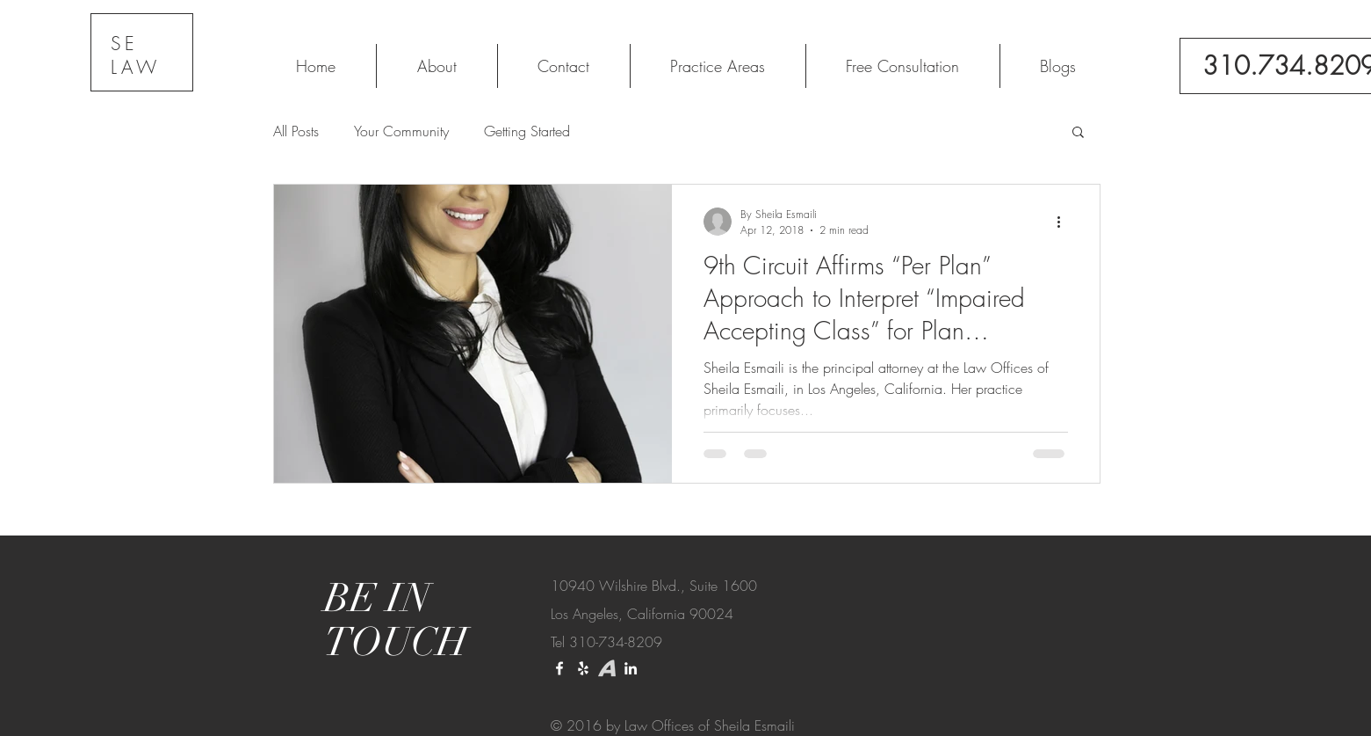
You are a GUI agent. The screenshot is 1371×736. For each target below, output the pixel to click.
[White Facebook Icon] (559, 668)
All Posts (296, 131)
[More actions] (1065, 221)
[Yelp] (583, 668)
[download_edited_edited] (607, 668)
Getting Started (527, 131)
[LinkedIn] (630, 668)
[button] (1078, 133)
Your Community (401, 131)
